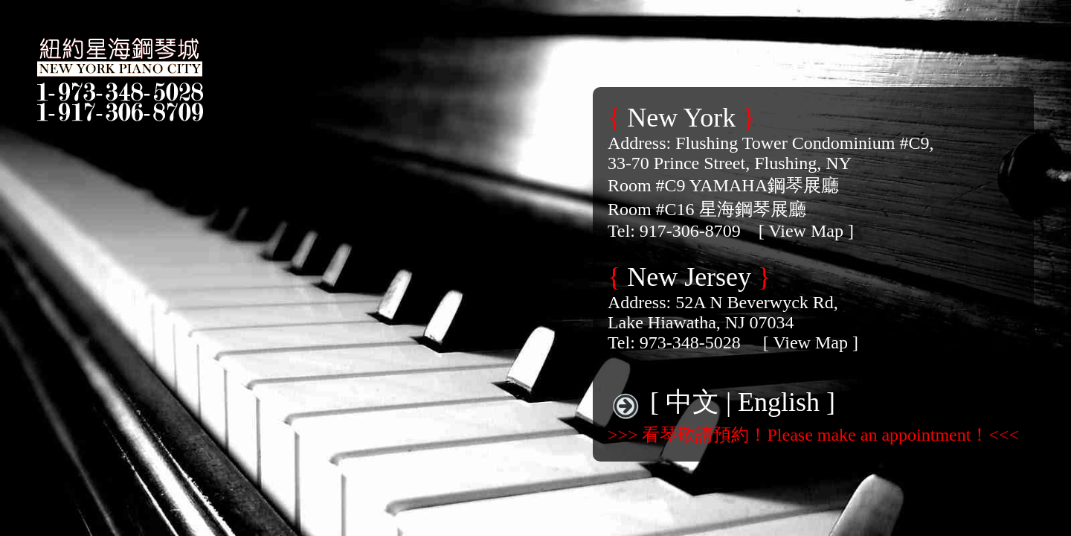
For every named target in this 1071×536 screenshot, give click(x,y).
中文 (692, 402)
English (779, 402)
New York (681, 118)
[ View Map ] (806, 230)
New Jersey (689, 277)
